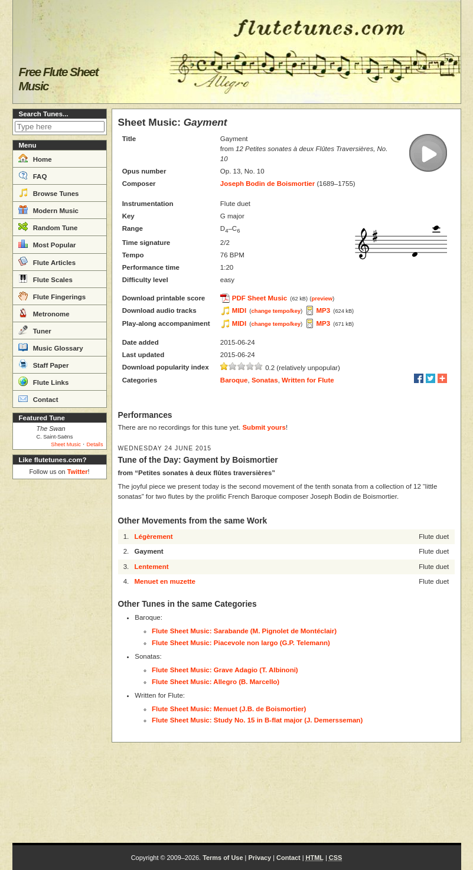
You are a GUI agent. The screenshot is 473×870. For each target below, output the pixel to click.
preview (321, 298)
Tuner (34, 330)
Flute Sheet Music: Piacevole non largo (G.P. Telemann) (241, 642)
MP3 (324, 310)
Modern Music (48, 209)
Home (35, 158)
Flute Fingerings (52, 295)
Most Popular (47, 243)
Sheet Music (66, 444)
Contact (38, 398)
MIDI (239, 310)
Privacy (259, 857)
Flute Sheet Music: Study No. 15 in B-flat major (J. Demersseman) (257, 720)
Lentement (151, 566)
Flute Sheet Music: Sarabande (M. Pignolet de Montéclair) (244, 630)
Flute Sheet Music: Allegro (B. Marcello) (215, 681)
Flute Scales (45, 278)
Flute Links (43, 381)
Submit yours (263, 427)
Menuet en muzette (164, 581)
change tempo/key (276, 311)
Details (94, 444)
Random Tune (48, 226)
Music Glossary (50, 347)
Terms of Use (223, 857)
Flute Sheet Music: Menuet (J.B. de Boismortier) (229, 708)
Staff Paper (43, 364)
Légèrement (153, 536)
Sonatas (265, 380)
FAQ (32, 175)
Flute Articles (47, 261)
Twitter (77, 471)
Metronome (44, 313)
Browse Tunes (48, 192)
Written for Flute (308, 380)
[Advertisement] (59, 661)
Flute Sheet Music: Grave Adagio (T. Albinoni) (225, 669)
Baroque (234, 380)
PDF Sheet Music (259, 298)
